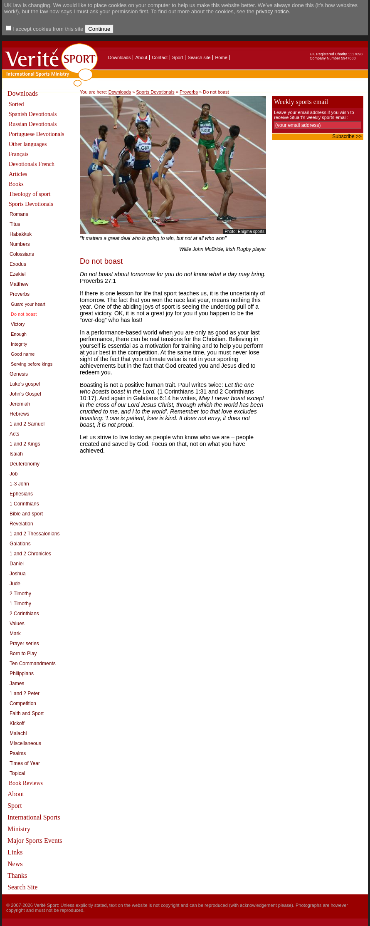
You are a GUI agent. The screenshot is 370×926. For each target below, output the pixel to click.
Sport (177, 57)
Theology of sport (29, 194)
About (141, 57)
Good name (23, 354)
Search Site (22, 887)
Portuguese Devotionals (36, 134)
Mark (15, 633)
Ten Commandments (33, 663)
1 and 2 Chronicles (30, 554)
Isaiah (16, 454)
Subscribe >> (347, 136)
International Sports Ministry (33, 823)
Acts (14, 434)
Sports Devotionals (31, 204)
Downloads (119, 57)
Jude (15, 584)
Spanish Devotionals (33, 114)
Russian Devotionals (33, 124)
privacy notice (272, 11)
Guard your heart (28, 304)
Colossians (22, 254)
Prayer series (24, 643)
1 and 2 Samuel (27, 424)
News (14, 863)
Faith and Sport (27, 713)
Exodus (18, 264)
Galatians (20, 544)
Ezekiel (18, 274)
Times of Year (25, 763)
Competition (23, 703)
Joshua (18, 574)
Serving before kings (31, 363)
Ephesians (21, 494)
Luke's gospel (25, 384)
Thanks (17, 875)
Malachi (18, 733)
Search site (198, 57)
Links (14, 852)
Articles (18, 174)
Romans (19, 214)
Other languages (28, 144)
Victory (18, 324)
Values (17, 623)
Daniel (17, 564)
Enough (19, 334)
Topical (17, 773)
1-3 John (19, 484)
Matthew (19, 284)
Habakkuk (21, 234)
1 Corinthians (24, 504)
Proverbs (20, 294)
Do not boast (24, 314)
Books (16, 184)
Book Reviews (26, 783)
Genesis (19, 374)
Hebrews (19, 414)
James (17, 683)
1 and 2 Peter (24, 693)
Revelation (21, 524)
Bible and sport (26, 514)
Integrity (19, 344)
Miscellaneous (25, 743)
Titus (15, 224)
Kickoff (17, 723)
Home (221, 57)
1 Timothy (20, 604)
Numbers (20, 244)
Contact (160, 57)
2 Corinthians (24, 614)
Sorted (16, 104)
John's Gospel (25, 394)
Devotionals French (31, 164)
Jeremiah (20, 404)
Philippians (22, 673)
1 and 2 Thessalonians (35, 534)
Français (18, 154)
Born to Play (23, 653)
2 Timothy (20, 594)
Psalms (18, 753)
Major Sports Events (34, 840)
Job (13, 474)
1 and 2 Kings (25, 444)
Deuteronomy (24, 464)
